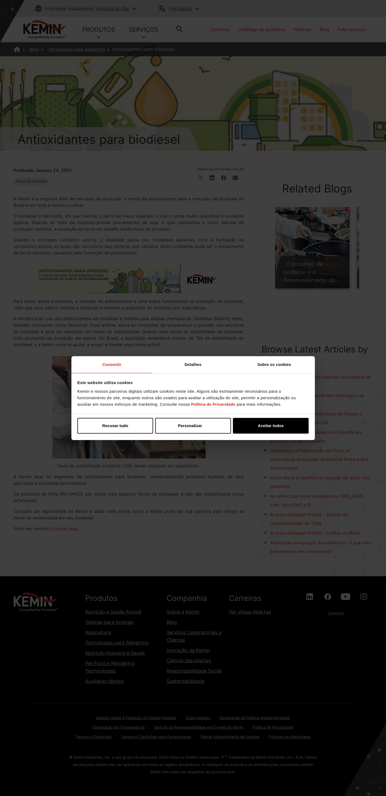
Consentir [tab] (111, 364)
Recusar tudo (115, 425)
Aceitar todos (271, 425)
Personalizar (193, 425)
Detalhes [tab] (193, 364)
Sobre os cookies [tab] (274, 364)
